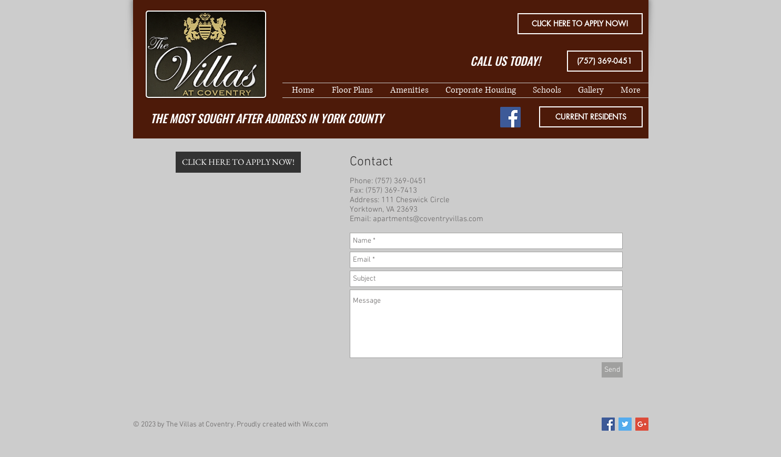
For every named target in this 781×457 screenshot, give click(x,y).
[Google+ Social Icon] (641, 424)
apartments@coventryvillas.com (428, 219)
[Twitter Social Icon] (625, 424)
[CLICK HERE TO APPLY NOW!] (580, 23)
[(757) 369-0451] (605, 61)
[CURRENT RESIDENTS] (591, 116)
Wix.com (315, 424)
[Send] (612, 369)
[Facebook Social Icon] (510, 117)
